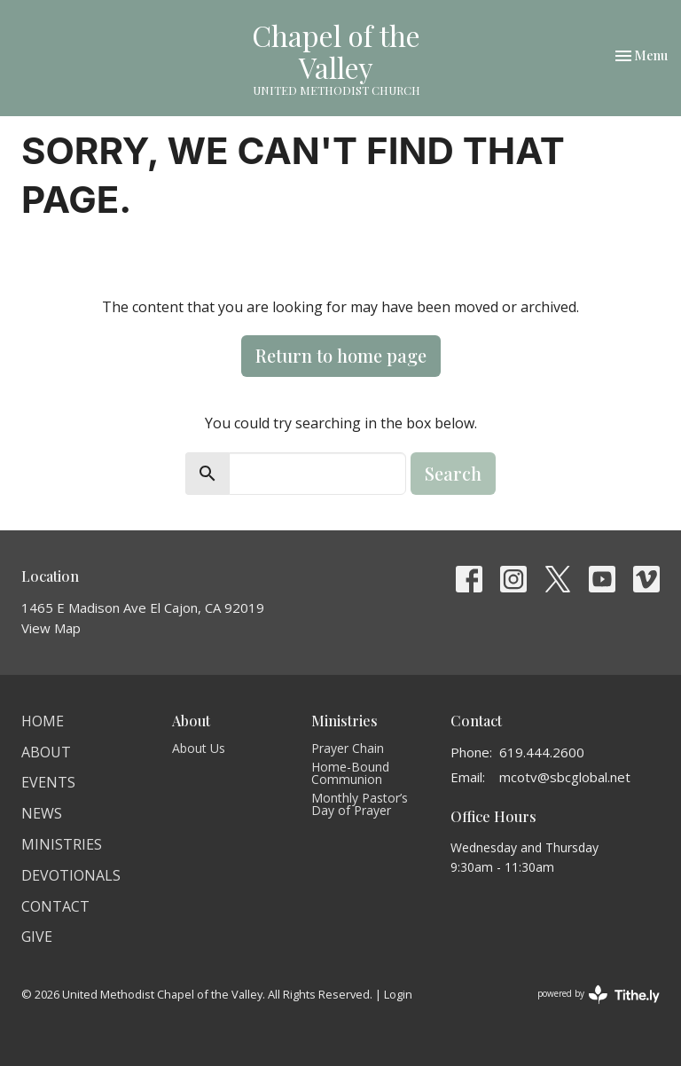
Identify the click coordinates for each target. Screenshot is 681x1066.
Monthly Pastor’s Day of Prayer (359, 804)
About (46, 752)
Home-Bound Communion (350, 773)
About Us (198, 748)
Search (453, 473)
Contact (55, 906)
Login (398, 994)
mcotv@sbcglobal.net (564, 777)
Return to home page (341, 355)
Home (42, 721)
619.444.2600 (541, 752)
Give (36, 936)
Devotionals (71, 875)
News (41, 813)
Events (48, 782)
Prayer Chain (347, 748)
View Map (51, 628)
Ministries (61, 844)
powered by (598, 995)
